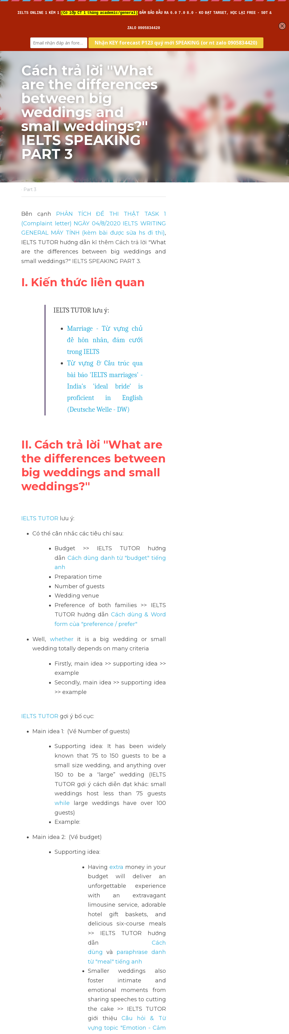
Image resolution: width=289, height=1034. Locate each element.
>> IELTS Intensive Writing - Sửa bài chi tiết (81, 789)
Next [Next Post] (155, 918)
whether (60, 494)
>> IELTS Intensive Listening (60, 799)
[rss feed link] (264, 964)
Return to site (39, 964)
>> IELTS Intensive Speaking (60, 818)
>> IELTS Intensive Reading (59, 808)
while (62, 601)
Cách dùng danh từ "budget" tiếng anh (210, 431)
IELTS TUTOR (40, 401)
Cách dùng (163, 684)
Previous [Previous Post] (33, 918)
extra (117, 655)
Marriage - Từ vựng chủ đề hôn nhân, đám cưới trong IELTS (152, 283)
